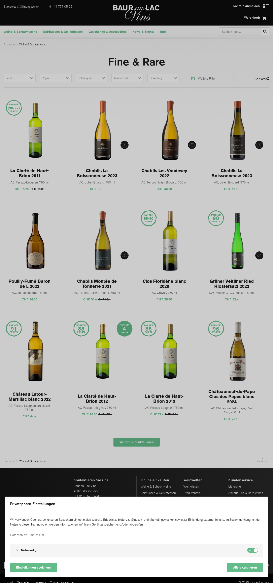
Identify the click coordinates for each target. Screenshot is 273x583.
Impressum (37, 535)
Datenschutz (18, 535)
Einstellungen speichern (33, 567)
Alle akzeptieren (245, 567)
